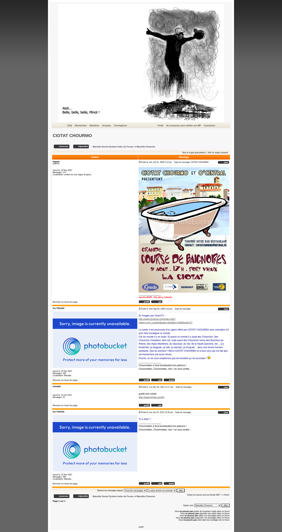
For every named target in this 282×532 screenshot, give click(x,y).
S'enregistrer (120, 125)
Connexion (209, 125)
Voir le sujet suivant (218, 152)
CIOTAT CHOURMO (72, 135)
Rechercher (81, 125)
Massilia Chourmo (145, 146)
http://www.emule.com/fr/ (151, 397)
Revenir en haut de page (65, 302)
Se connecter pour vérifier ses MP (183, 125)
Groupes (106, 125)
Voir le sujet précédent (193, 152)
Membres (94, 125)
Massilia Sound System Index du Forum (113, 146)
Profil (160, 125)
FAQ (70, 125)
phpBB (140, 527)
